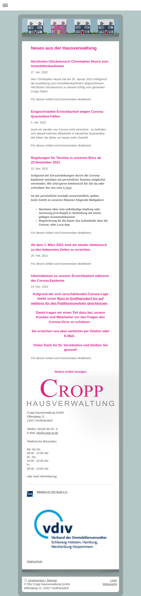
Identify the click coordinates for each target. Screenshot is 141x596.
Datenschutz (34, 561)
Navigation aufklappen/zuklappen (70, 5)
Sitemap (52, 580)
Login (113, 580)
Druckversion (34, 580)
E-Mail (67, 187)
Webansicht (110, 584)
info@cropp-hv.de (47, 433)
